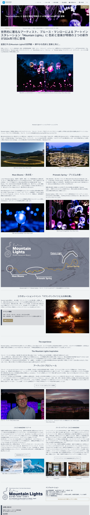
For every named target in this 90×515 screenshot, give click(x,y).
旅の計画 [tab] (56, 2)
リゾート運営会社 (5, 28)
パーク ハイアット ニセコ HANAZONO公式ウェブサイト (67, 458)
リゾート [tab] (39, 2)
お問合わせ (73, 2)
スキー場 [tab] (47, 2)
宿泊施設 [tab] (64, 2)
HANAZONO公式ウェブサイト (22, 455)
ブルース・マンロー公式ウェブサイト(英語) (45, 385)
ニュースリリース (15, 28)
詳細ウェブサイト (8, 320)
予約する (85, 7)
